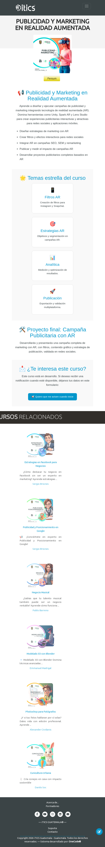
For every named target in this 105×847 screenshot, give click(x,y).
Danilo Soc (40, 787)
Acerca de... (52, 802)
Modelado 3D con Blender (41, 653)
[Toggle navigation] (86, 6)
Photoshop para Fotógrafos (40, 711)
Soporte (52, 828)
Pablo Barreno (41, 610)
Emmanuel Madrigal (40, 668)
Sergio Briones (41, 483)
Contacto (53, 831)
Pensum (51, 78)
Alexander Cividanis (40, 729)
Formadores (52, 806)
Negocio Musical (40, 592)
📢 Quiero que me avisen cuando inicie (52, 396)
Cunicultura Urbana (40, 773)
